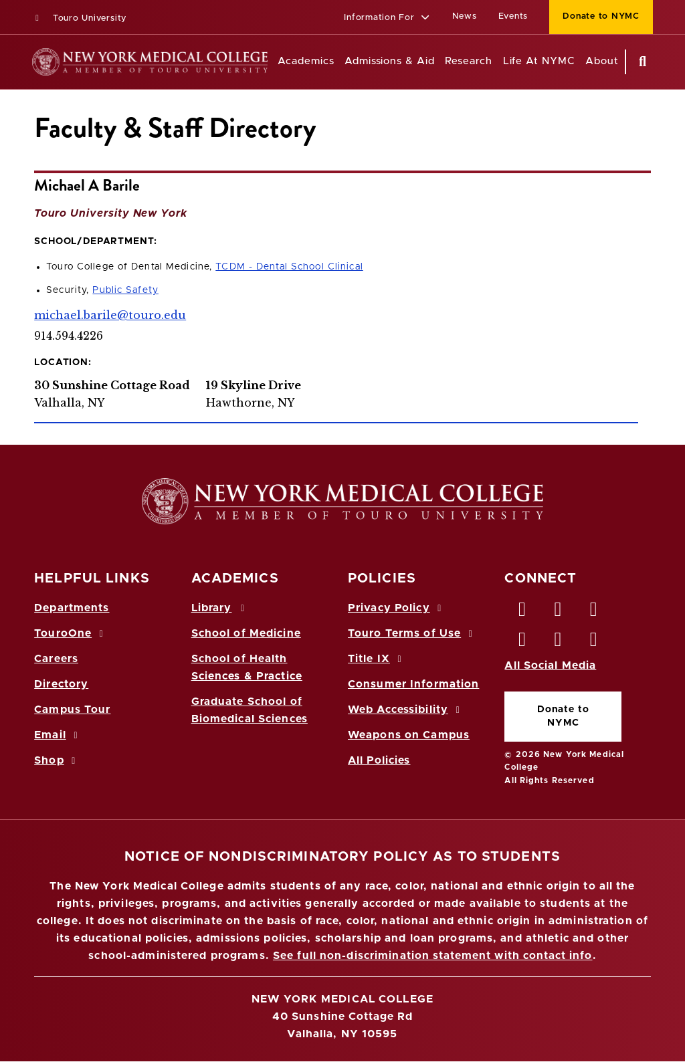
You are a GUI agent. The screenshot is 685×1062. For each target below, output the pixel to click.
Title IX (376, 658)
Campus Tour (72, 709)
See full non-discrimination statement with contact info (433, 955)
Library (220, 608)
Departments (71, 608)
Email (58, 735)
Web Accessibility (406, 709)
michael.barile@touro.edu (110, 315)
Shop (57, 760)
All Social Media (550, 665)
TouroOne (70, 633)
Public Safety (125, 290)
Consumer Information (413, 684)
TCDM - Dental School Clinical (289, 267)
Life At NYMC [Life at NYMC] (539, 61)
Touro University (79, 18)
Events (513, 16)
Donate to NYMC (563, 716)
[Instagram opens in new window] (522, 642)
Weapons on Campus (409, 735)
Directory (61, 684)
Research (468, 61)
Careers (56, 658)
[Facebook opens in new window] (522, 612)
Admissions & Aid (390, 61)
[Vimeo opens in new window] (558, 642)
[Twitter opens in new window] (558, 612)
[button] (387, 18)
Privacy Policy (397, 608)
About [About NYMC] (602, 61)
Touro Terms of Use (412, 633)
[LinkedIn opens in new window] (594, 612)
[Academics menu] (344, 62)
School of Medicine (246, 633)
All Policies (379, 760)
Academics (306, 61)
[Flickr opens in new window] (594, 642)
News (464, 16)
